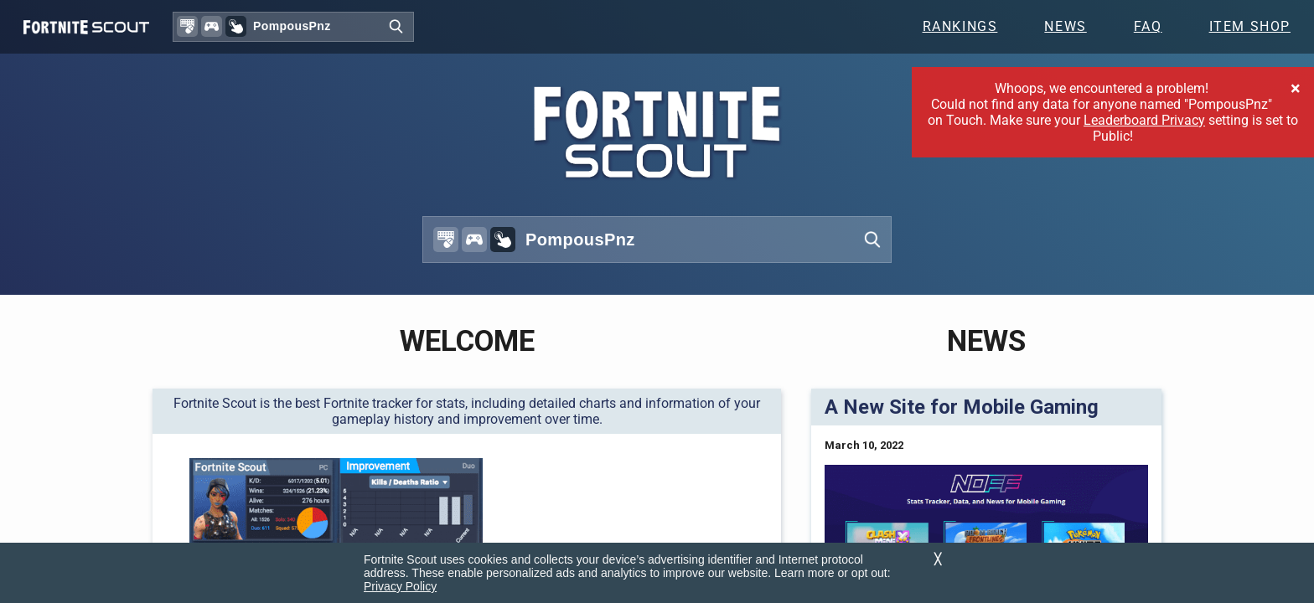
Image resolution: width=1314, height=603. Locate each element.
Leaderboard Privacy (1144, 120)
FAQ (1148, 26)
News (1065, 26)
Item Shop (1250, 26)
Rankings (960, 26)
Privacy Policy (400, 586)
